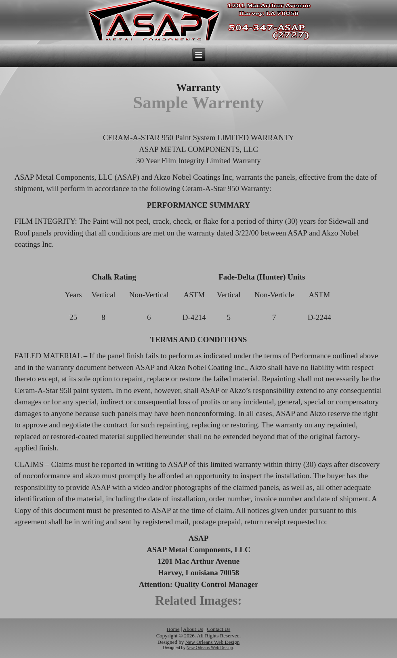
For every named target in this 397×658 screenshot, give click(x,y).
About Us (193, 629)
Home (173, 629)
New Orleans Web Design (212, 642)
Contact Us (218, 629)
